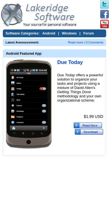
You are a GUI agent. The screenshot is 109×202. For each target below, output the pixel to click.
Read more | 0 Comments (86, 42)
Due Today (70, 62)
